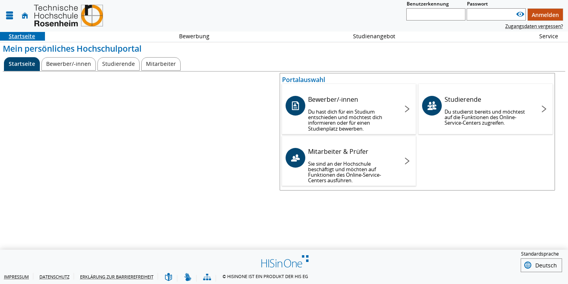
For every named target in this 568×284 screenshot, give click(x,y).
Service (544, 36)
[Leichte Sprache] (168, 277)
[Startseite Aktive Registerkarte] (22, 64)
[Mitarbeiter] (161, 64)
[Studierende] (118, 64)
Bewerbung (189, 36)
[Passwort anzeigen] (520, 14)
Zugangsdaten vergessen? (534, 26)
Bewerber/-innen (351, 113)
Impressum (16, 277)
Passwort (477, 3)
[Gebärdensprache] (188, 277)
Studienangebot (369, 36)
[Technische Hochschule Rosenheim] (68, 15)
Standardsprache (540, 255)
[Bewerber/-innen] (68, 64)
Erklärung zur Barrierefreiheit (116, 277)
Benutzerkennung (428, 3)
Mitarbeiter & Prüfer (351, 165)
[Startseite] (25, 15)
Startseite (17, 36)
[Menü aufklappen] (9, 15)
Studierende (488, 110)
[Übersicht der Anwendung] (207, 277)
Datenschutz (54, 277)
